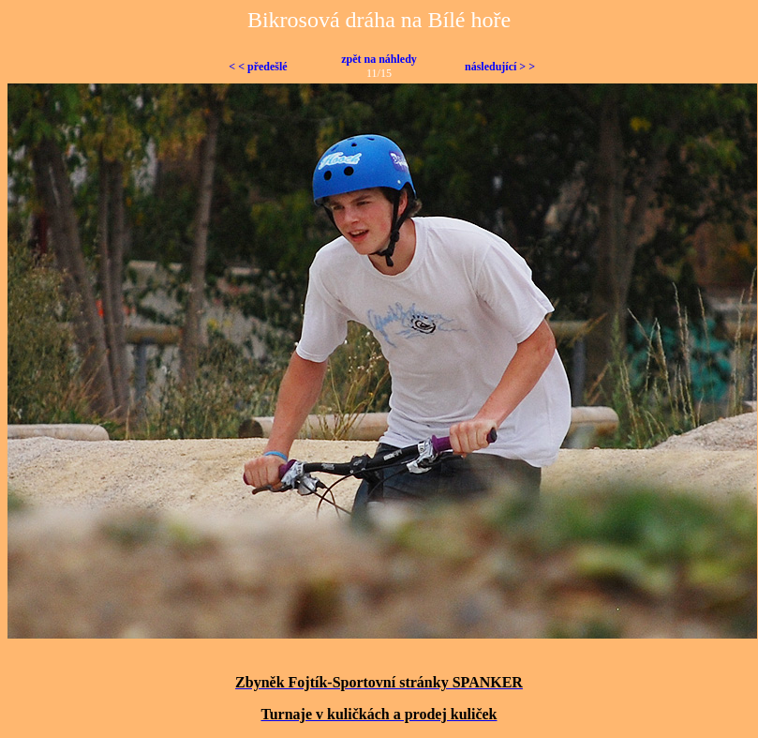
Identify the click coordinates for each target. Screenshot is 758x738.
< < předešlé (258, 66)
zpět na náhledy (379, 59)
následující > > (500, 66)
